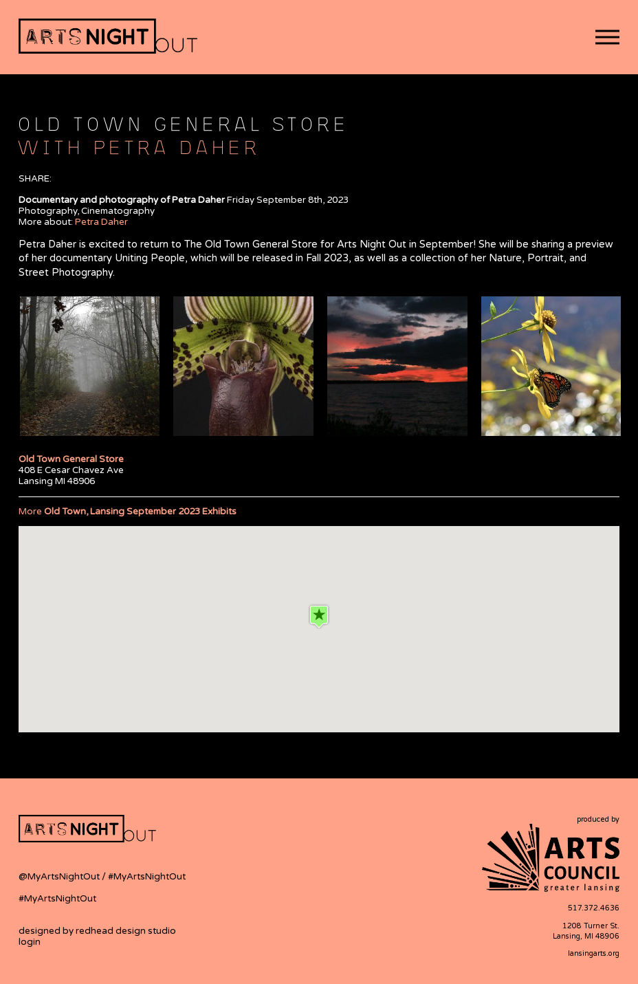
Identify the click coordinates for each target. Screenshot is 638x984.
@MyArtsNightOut (60, 876)
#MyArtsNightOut (147, 876)
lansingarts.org (593, 953)
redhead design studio (126, 931)
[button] (607, 37)
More (127, 511)
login (30, 942)
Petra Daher (101, 222)
